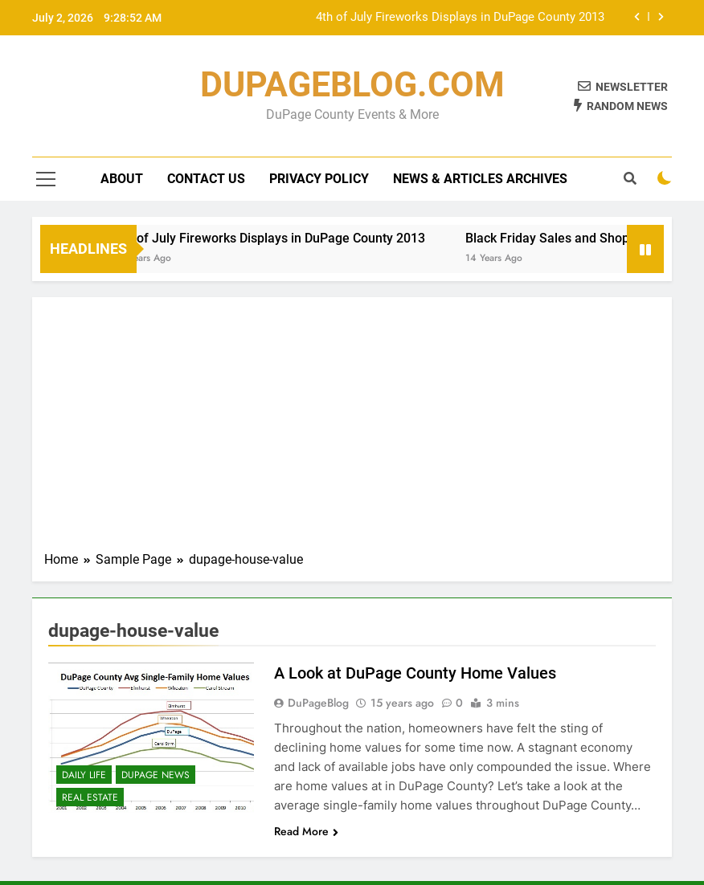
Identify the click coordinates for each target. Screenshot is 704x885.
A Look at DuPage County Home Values (415, 673)
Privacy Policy (319, 178)
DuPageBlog (318, 703)
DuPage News (155, 775)
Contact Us (206, 178)
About (121, 178)
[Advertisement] (352, 429)
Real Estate (90, 797)
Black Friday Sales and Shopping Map (584, 238)
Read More (306, 831)
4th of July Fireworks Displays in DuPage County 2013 (460, 17)
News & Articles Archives (480, 178)
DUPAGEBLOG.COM (352, 84)
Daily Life (84, 775)
